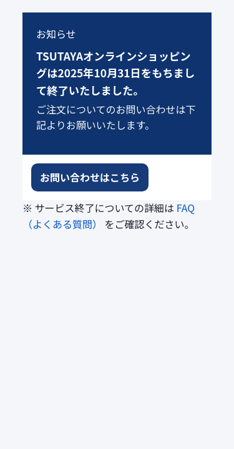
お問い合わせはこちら (90, 177)
